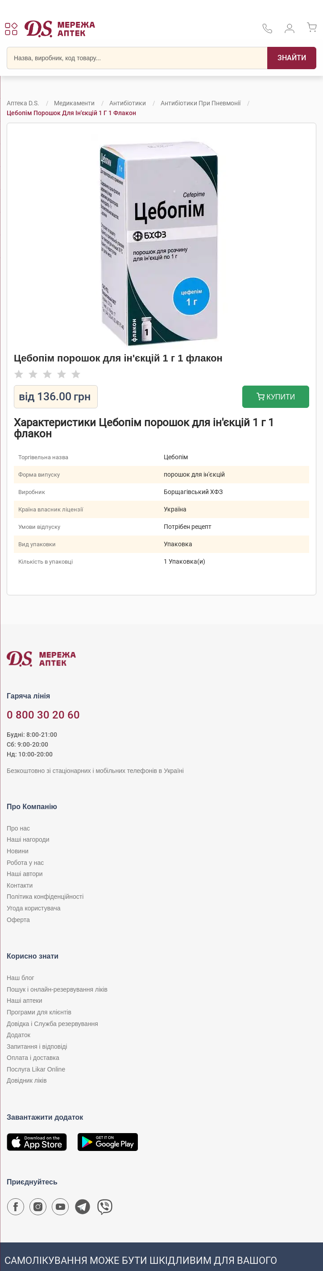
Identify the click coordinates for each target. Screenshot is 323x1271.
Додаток (18, 1034)
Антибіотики (127, 103)
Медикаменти (74, 103)
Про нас (18, 828)
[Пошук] (291, 58)
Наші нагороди (28, 839)
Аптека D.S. (23, 103)
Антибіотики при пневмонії (200, 103)
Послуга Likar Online (36, 1069)
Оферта (18, 919)
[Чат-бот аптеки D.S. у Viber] (105, 1209)
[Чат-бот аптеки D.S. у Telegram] (82, 1209)
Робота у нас (25, 862)
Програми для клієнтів (39, 1012)
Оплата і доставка (33, 1057)
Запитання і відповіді (37, 1046)
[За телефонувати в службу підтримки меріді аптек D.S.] (267, 31)
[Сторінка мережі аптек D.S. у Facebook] (16, 1209)
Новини (18, 851)
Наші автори (25, 873)
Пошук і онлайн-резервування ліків (57, 989)
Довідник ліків (27, 1080)
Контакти (20, 885)
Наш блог (20, 977)
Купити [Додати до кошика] (276, 398)
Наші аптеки (24, 1000)
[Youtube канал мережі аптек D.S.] (60, 1209)
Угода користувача (33, 908)
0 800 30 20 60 (43, 715)
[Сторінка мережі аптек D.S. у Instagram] (38, 1209)
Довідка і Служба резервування (52, 1023)
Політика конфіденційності (45, 896)
